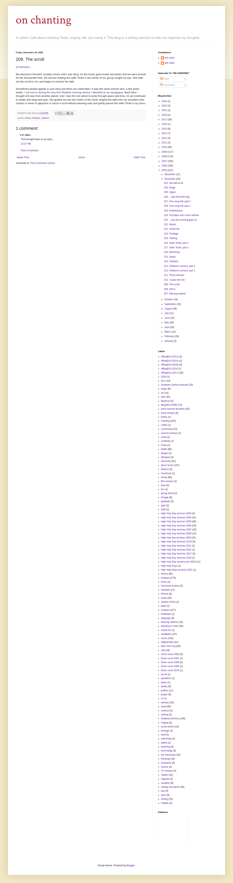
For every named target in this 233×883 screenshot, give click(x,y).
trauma (164, 766)
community (166, 429)
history (28, 118)
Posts (164, 79)
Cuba (164, 445)
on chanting (43, 20)
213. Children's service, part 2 (179, 266)
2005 (165, 170)
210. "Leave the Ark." (175, 279)
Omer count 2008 (170, 662)
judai (163, 606)
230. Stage (169, 187)
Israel (164, 598)
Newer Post (23, 157)
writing (164, 799)
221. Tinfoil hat (171, 229)
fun (162, 489)
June (167, 318)
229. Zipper (170, 192)
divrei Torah (167, 465)
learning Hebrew (169, 622)
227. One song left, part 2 (177, 201)
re (162, 698)
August (168, 308)
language (166, 618)
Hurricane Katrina (170, 585)
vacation (165, 783)
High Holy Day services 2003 (176, 513)
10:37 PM (26, 143)
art (162, 393)
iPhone (164, 593)
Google (165, 497)
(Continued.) (23, 66)
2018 (165, 115)
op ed (164, 674)
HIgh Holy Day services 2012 (176, 549)
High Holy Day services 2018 (176, 557)
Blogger (131, 865)
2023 (165, 105)
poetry (164, 686)
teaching (165, 746)
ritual (163, 706)
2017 (165, 119)
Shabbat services (170, 718)
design (164, 453)
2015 (165, 128)
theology (165, 758)
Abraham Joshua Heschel (174, 384)
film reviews (167, 481)
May (167, 322)
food (163, 485)
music (164, 638)
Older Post (139, 157)
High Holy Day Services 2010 (176, 541)
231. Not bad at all (173, 183)
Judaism (45, 118)
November (170, 179)
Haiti (163, 509)
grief (163, 505)
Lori (22, 135)
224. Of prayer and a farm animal (181, 215)
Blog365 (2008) (169, 405)
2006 (165, 165)
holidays (36, 118)
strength (165, 730)
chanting (165, 421)
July (166, 313)
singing (164, 722)
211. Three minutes (174, 275)
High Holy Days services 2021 (177, 569)
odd (163, 650)
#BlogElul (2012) (170, 356)
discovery (166, 461)
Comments (167, 85)
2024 (165, 101)
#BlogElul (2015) (170, 364)
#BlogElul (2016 (169, 368)
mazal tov (166, 630)
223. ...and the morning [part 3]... (181, 220)
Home (81, 157)
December (170, 174)
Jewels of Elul (168, 602)
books (164, 417)
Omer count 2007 (170, 658)
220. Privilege (171, 233)
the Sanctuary (168, 754)
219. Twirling (170, 238)
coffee (164, 425)
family (164, 477)
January (169, 341)
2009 (165, 151)
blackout (165, 401)
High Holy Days (169, 565)
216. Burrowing (172, 252)
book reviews (168, 413)
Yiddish (165, 803)
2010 (165, 147)
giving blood (167, 493)
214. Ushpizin (171, 261)
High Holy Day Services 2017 (176, 553)
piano (164, 682)
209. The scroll (171, 284)
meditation (166, 634)
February (169, 336)
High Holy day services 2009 (176, 537)
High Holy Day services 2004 (176, 517)
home (164, 581)
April (167, 327)
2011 (165, 142)
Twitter (164, 775)
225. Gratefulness (173, 210)
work (163, 795)
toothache (166, 763)
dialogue (165, 457)
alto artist (170, 57)
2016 (165, 124)
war (163, 791)
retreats (165, 702)
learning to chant (170, 626)
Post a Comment (29, 150)
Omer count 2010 (170, 670)
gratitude (165, 501)
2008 (165, 156)
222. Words (170, 224)
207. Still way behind (175, 293)
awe (163, 396)
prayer (164, 694)
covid (163, 437)
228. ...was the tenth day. (177, 196)
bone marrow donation (172, 408)
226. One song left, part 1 (177, 206)
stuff (163, 734)
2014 (165, 133)
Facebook (166, 473)
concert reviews (169, 433)
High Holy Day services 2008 (176, 533)
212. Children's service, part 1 (179, 270)
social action (167, 726)
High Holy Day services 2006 (176, 525)
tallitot (164, 742)
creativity (165, 441)
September (170, 304)
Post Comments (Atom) (42, 163)
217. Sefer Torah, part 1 (176, 247)
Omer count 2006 (170, 654)
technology (166, 750)
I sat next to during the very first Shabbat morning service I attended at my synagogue (73, 92)
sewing (164, 714)
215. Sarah (170, 256)
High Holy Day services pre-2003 (178, 561)
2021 (165, 110)
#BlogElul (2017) (170, 372)
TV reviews (167, 770)
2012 (165, 138)
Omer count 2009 (170, 666)
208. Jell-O (169, 289)
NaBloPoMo (167, 642)
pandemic (166, 678)
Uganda (165, 778)
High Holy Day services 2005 (176, 521)
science (165, 710)
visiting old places (170, 787)
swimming (166, 738)
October (169, 299)
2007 (165, 161)
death (164, 449)
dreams (165, 469)
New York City (168, 646)
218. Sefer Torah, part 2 (176, 243)
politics (164, 690)
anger (164, 388)
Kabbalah (166, 614)
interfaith (165, 590)
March (168, 331)
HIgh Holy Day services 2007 (176, 529)
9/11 (163, 380)
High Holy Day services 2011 (176, 545)
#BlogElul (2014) (170, 360)
